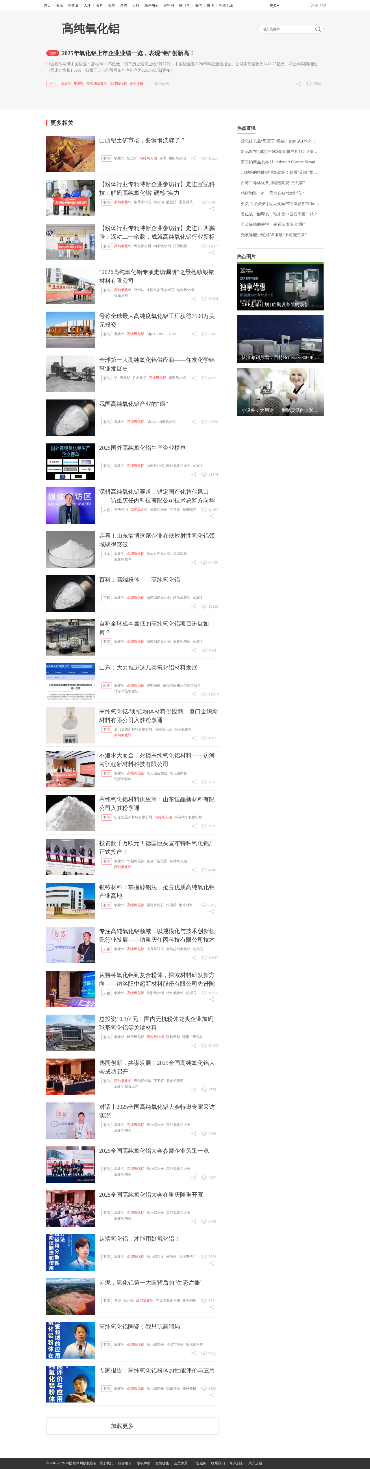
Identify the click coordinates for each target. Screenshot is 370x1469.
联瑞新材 (173, 1037)
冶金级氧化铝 (97, 84)
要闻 (106, 158)
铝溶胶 (171, 905)
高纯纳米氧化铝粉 (188, 817)
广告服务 (199, 1463)
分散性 (171, 1257)
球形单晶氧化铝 (126, 691)
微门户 (184, 5)
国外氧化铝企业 (178, 466)
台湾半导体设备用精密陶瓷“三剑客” (273, 183)
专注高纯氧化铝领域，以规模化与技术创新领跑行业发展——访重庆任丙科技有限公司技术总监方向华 (157, 940)
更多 (273, 6)
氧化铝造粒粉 (157, 773)
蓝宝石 (158, 1081)
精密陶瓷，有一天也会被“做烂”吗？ (273, 193)
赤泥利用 (189, 1300)
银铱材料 (121, 296)
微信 (198, 5)
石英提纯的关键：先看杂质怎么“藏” (273, 224)
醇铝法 (139, 290)
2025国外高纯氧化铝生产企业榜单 (142, 448)
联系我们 (218, 1463)
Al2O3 (171, 334)
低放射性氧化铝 (159, 554)
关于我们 (106, 1463)
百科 (135, 5)
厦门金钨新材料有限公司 (133, 729)
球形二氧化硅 (192, 1037)
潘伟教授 (189, 1388)
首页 (47, 5)
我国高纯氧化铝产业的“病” (133, 404)
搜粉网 (169, 5)
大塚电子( (186, 1257)
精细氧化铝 (177, 158)
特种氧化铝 (178, 861)
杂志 (123, 5)
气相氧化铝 (135, 861)
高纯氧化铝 (118, 84)
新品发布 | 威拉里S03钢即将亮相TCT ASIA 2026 (282, 151)
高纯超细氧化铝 (178, 949)
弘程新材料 (123, 779)
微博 (210, 5)
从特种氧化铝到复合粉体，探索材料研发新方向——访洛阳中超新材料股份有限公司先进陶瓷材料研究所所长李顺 (157, 984)
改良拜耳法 (155, 949)
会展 (111, 5)
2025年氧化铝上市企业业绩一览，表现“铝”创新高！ (128, 53)
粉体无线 (226, 5)
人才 (87, 5)
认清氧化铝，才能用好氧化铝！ (139, 1238)
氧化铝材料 (142, 246)
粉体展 (73, 5)
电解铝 (79, 84)
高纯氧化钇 (163, 729)
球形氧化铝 (155, 993)
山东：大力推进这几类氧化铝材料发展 (148, 667)
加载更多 (122, 1426)
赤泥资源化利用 (168, 1300)
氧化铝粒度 (155, 1257)
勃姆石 (198, 949)
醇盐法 (171, 202)
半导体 (175, 510)
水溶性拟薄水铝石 (160, 290)
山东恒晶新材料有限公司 (133, 817)
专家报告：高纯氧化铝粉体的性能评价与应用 (157, 1370)
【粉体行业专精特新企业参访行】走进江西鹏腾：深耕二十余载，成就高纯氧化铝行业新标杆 (157, 237)
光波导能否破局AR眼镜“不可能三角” (274, 235)
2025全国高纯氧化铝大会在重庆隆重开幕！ (154, 1195)
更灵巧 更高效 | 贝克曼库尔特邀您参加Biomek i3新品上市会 (282, 203)
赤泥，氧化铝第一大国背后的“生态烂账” (151, 1282)
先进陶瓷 (189, 510)
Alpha (151, 334)
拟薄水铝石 (142, 202)
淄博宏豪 (180, 554)
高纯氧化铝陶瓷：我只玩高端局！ (142, 1326)
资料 (99, 5)
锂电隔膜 (153, 685)
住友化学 (140, 378)
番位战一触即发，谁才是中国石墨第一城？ (279, 214)
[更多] (166, 70)
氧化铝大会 (155, 1125)
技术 (106, 554)
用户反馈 (255, 1463)
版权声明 (144, 1463)
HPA (160, 334)
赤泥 (162, 158)
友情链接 (162, 1463)
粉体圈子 (151, 5)
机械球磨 (173, 1388)
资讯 (59, 5)
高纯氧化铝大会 (178, 1125)
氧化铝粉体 (158, 510)
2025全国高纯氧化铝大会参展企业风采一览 (154, 1151)
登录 (323, 5)
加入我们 (237, 1463)
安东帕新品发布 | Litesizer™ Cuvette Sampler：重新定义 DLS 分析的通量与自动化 (282, 162)
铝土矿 (132, 158)
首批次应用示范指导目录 (182, 685)
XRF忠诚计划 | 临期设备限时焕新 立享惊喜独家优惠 (280, 304)
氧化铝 (66, 84)
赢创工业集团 (157, 861)
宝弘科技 (186, 202)
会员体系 (181, 1463)
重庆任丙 (121, 510)
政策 (106, 686)
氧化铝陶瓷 (181, 641)
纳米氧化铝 (162, 246)
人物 (106, 510)
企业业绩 (136, 84)
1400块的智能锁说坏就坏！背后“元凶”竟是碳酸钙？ (282, 172)
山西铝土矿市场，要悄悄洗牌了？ (142, 140)
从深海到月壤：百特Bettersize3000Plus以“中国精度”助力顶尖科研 (280, 357)
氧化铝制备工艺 (126, 1087)
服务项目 (125, 1463)
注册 (314, 5)
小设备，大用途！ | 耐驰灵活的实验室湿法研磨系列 (280, 410)
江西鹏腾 (180, 246)
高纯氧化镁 (183, 729)
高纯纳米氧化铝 (159, 597)
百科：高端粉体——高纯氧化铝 (139, 579)
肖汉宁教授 (175, 1344)
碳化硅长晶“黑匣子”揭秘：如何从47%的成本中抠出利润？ (282, 141)
